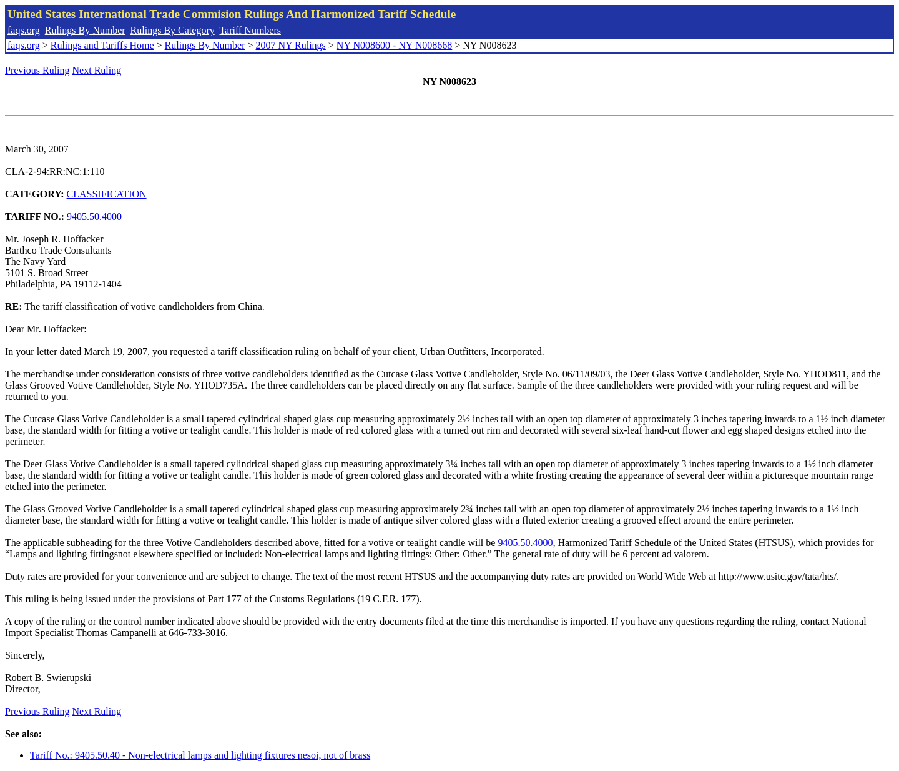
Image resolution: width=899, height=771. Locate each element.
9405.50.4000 (94, 216)
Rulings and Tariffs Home (102, 45)
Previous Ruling (37, 70)
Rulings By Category (172, 30)
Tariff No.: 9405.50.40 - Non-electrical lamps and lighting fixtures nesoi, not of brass (200, 755)
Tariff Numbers (250, 30)
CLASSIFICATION (107, 194)
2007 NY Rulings (291, 45)
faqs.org (23, 30)
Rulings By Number (85, 30)
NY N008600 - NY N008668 (394, 45)
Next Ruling (97, 70)
